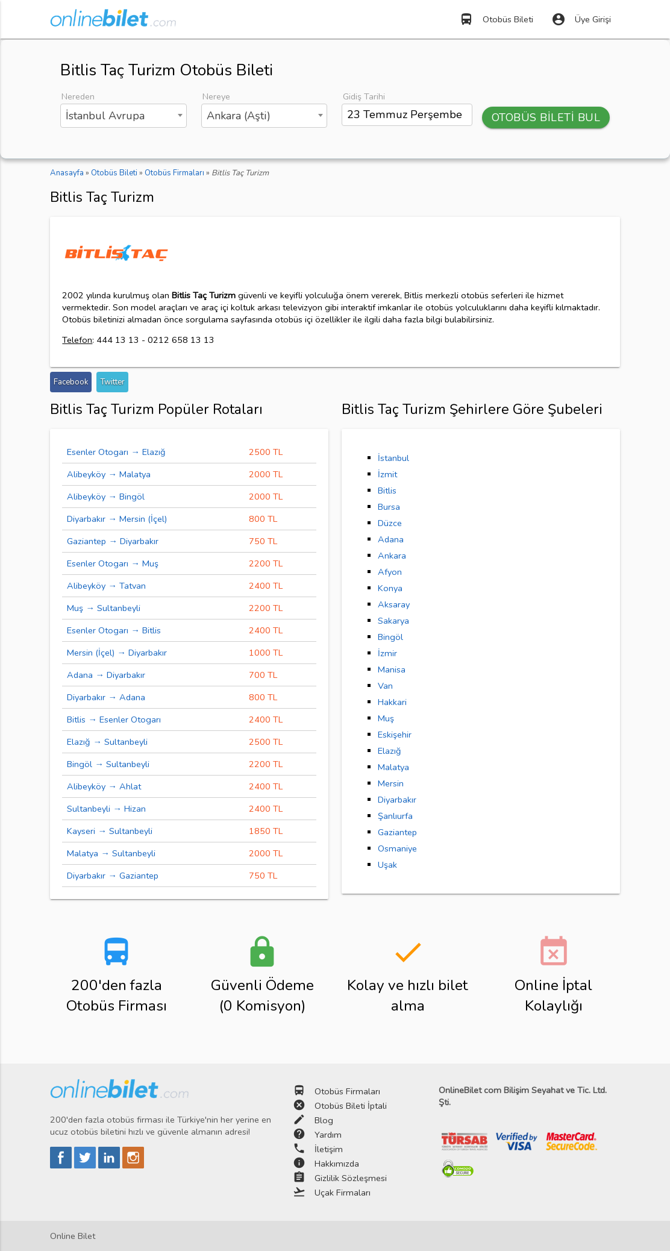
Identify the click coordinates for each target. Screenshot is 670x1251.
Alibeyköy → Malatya (109, 474)
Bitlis (387, 490)
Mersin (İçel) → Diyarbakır (117, 653)
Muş (386, 718)
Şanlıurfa (395, 816)
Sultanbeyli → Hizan (106, 809)
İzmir (387, 653)
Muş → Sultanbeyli (103, 608)
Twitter (112, 382)
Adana (391, 539)
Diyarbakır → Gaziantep (112, 876)
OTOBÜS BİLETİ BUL (546, 117)
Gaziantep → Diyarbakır (112, 541)
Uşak (387, 865)
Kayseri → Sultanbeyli (109, 831)
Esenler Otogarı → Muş (112, 563)
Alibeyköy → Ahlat (104, 786)
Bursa (389, 507)
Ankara (392, 556)
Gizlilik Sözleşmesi (351, 1178)
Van (385, 686)
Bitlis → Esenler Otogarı (114, 719)
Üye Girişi (581, 19)
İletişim (329, 1149)
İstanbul (393, 458)
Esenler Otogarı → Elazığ (116, 452)
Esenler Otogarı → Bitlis (114, 630)
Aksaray (394, 604)
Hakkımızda (337, 1164)
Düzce (390, 523)
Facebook (71, 382)
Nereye (216, 96)
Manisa (391, 669)
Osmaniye (397, 848)
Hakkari (392, 702)
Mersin (391, 783)
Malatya (393, 767)
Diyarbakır (397, 800)
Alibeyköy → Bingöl (106, 497)
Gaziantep (397, 832)
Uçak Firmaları (343, 1193)
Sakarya (393, 621)
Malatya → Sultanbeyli (111, 853)
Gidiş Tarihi (364, 96)
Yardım (328, 1135)
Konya (390, 588)
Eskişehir (395, 735)
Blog (324, 1120)
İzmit (387, 474)
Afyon (390, 572)
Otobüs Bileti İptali (351, 1106)
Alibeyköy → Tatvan (106, 586)
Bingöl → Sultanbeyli (108, 764)
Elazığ (389, 751)
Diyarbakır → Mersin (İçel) (117, 519)
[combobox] (123, 116)
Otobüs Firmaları (347, 1091)
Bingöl (390, 637)
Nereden (78, 96)
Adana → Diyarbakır (106, 675)
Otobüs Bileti (496, 19)
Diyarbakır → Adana (106, 697)
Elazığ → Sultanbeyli (107, 742)
